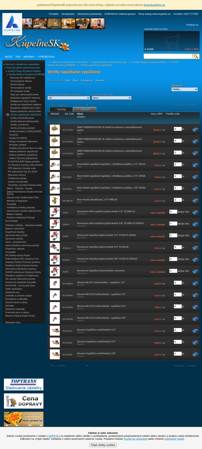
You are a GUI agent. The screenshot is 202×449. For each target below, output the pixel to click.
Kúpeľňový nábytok (15, 248)
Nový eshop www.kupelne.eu (154, 13)
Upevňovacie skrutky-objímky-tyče (24, 211)
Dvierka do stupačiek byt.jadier (20, 282)
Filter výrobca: (55, 80)
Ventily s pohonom (19, 124)
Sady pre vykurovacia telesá (24, 94)
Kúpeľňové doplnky (15, 232)
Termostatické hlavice (21, 81)
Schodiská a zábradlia (16, 299)
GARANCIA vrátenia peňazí (120, 13)
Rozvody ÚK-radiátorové (22, 78)
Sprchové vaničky (14, 238)
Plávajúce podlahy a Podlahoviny (22, 275)
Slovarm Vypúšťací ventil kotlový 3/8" (96, 353)
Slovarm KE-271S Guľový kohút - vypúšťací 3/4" (101, 305)
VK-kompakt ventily (20, 91)
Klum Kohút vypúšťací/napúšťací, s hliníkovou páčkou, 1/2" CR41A (111, 163)
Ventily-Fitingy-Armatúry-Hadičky (24, 71)
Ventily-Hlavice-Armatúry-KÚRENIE (27, 74)
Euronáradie (11, 221)
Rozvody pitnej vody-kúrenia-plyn (23, 67)
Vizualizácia (67, 13)
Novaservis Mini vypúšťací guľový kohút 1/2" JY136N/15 (106, 211)
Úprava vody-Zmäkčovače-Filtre (23, 197)
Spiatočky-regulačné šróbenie (25, 98)
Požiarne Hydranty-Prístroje (21, 217)
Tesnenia (13, 134)
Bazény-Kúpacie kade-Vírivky (20, 316)
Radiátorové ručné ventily (23, 101)
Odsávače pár (12, 292)
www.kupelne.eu (154, 5)
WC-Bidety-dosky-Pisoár (17, 255)
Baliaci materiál (14, 214)
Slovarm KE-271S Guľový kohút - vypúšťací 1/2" (101, 294)
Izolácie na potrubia (18, 181)
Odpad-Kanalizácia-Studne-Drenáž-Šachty (25, 192)
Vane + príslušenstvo (15, 242)
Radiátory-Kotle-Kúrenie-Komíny (21, 265)
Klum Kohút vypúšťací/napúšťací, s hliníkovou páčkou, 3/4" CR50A (111, 175)
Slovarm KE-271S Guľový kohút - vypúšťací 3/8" (101, 317)
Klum (76, 80)
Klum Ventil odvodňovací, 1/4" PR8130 (97, 199)
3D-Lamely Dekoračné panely (20, 279)
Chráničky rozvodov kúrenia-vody (24, 185)
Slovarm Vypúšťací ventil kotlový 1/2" (96, 329)
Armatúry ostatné (17, 145)
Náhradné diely (13, 322)
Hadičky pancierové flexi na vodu (25, 148)
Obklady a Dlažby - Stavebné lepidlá (23, 225)
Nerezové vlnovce (17, 175)
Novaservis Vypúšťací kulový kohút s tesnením (101, 270)
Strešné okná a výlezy (16, 302)
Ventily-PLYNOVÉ (18, 138)
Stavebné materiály (15, 309)
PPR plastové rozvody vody (22, 168)
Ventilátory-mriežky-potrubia (21, 207)
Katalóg (61, 109)
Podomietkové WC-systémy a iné (22, 259)
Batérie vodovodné (14, 228)
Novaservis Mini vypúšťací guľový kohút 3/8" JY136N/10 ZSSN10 (110, 223)
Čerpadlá (11, 204)
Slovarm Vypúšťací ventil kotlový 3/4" (96, 341)
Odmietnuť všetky (174, 438)
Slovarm (99, 80)
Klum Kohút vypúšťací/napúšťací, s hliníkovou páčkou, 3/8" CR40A (111, 187)
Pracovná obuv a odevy (17, 312)
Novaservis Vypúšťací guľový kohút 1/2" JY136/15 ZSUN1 (106, 234)
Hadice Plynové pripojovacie (23, 158)
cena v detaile (158, 212)
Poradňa (53, 13)
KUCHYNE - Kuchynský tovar (20, 285)
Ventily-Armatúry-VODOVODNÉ (25, 131)
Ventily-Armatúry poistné (22, 128)
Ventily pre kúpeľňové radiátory (25, 104)
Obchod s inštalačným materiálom (22, 64)
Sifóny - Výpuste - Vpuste (19, 188)
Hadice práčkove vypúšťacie (23, 155)
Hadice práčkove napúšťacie (23, 151)
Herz (67, 80)
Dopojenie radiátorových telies (25, 108)
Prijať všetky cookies (103, 444)
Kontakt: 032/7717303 (186, 13)
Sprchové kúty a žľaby (16, 235)
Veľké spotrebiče (13, 289)
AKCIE (8, 56)
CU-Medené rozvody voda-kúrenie (25, 165)
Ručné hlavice (17, 84)
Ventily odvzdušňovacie (22, 118)
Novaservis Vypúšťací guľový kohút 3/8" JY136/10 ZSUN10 (107, 258)
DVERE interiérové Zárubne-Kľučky (23, 272)
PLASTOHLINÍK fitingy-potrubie (24, 161)
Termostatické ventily (20, 88)
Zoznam (85, 109)
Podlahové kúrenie (17, 178)
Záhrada (9, 305)
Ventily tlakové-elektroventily (24, 121)
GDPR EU (54, 435)
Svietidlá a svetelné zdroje (18, 295)
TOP (18, 56)
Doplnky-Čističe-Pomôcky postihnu (22, 262)
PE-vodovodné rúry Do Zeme (22, 171)
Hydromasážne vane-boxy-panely (22, 245)
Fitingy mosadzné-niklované (23, 141)
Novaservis (87, 80)
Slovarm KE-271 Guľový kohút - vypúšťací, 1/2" (101, 282)
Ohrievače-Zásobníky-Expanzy (20, 269)
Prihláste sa (192, 25)
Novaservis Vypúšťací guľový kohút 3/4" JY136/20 (102, 246)
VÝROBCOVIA (46, 56)
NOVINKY (29, 56)
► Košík (148, 49)
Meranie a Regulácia (17, 201)
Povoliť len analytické (136, 438)
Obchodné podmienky (89, 13)
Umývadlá (10, 252)
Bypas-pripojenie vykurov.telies (25, 111)
